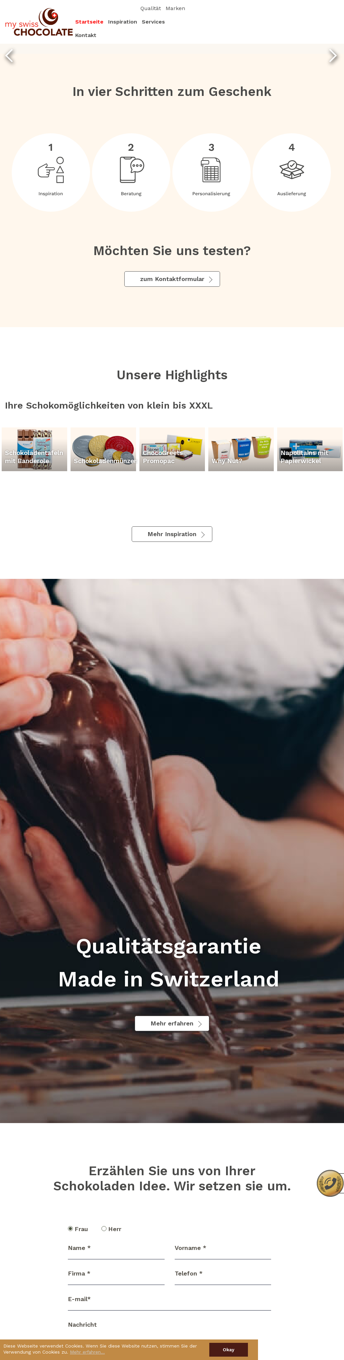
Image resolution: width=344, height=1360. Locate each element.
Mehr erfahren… (87, 1352)
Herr (113, 1229)
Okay (228, 1349)
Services (298, 28)
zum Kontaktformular (172, 278)
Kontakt (325, 28)
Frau (80, 1229)
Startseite (235, 28)
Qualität (302, 15)
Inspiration (268, 28)
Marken (326, 15)
